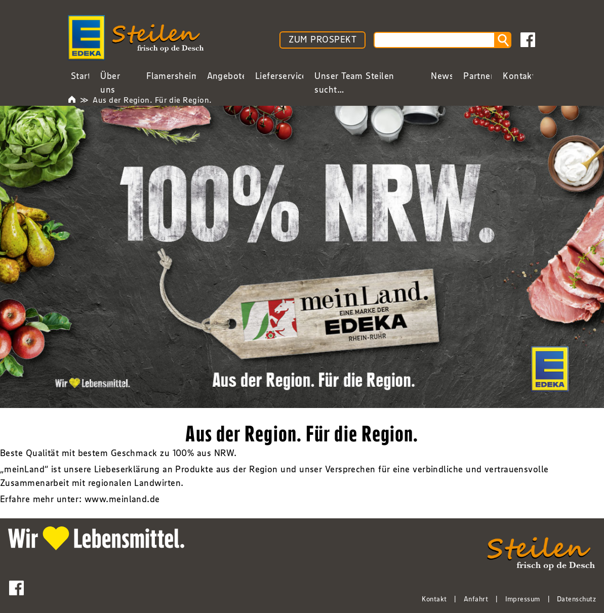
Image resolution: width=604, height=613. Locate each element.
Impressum (522, 598)
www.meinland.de (122, 499)
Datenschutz (576, 598)
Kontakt (434, 598)
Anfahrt (476, 598)
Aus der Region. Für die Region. (152, 100)
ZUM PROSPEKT (322, 39)
